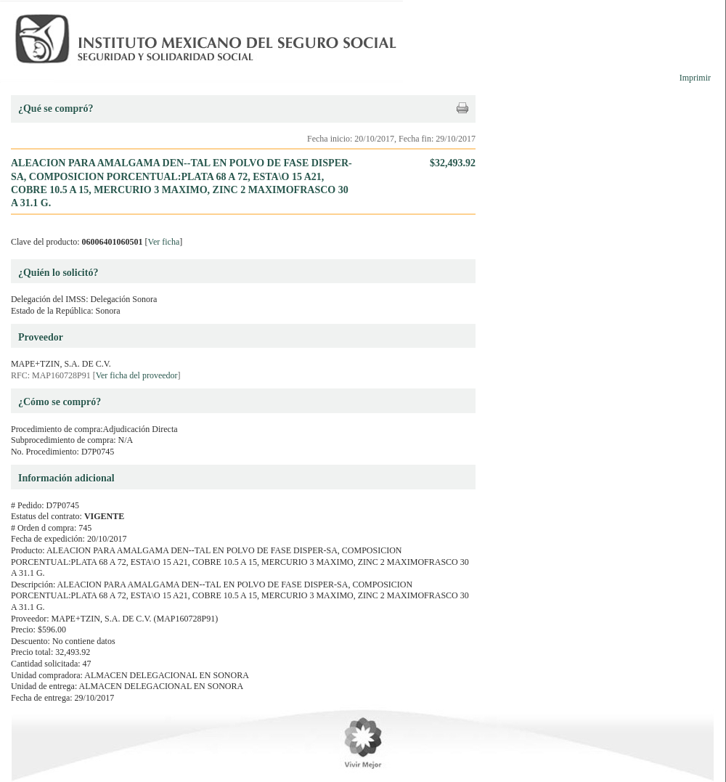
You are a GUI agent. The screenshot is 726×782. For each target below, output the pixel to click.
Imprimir (695, 78)
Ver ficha (164, 242)
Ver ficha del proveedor (137, 375)
